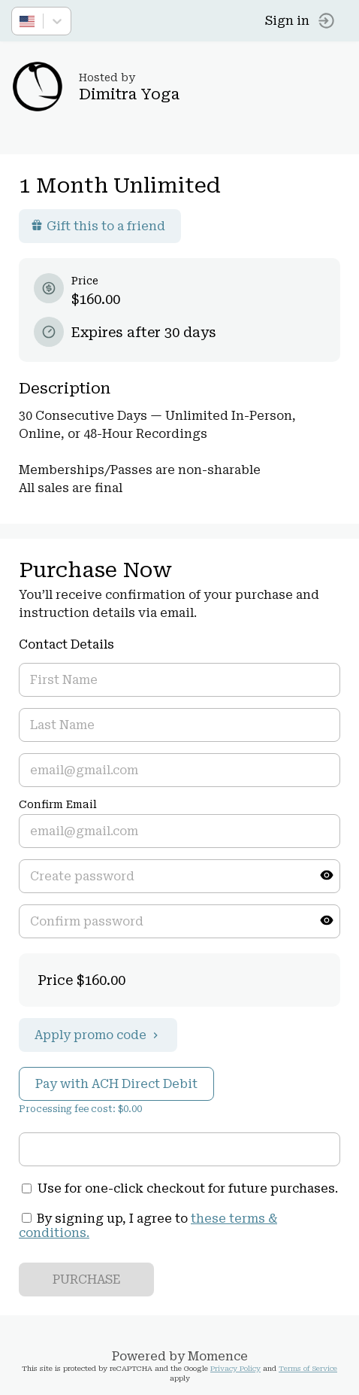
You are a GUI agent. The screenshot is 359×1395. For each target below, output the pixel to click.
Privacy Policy (235, 1368)
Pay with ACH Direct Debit (116, 1084)
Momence (218, 1356)
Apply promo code (98, 1035)
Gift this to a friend (98, 226)
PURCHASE (87, 1279)
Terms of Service (308, 1368)
